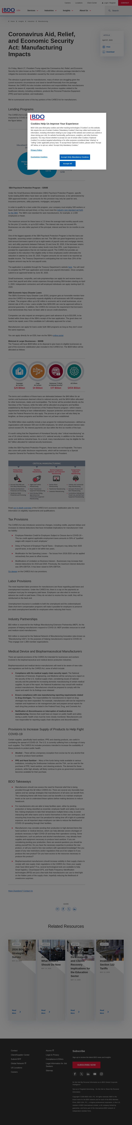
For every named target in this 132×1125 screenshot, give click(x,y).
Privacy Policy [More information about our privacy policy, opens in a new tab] (36, 150)
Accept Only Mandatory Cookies (75, 157)
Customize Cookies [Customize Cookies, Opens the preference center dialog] (39, 157)
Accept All (67, 164)
